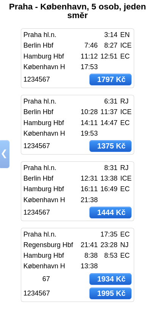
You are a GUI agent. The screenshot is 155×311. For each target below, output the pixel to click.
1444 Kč (111, 212)
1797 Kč (111, 79)
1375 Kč (111, 146)
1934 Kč (111, 279)
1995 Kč (111, 293)
